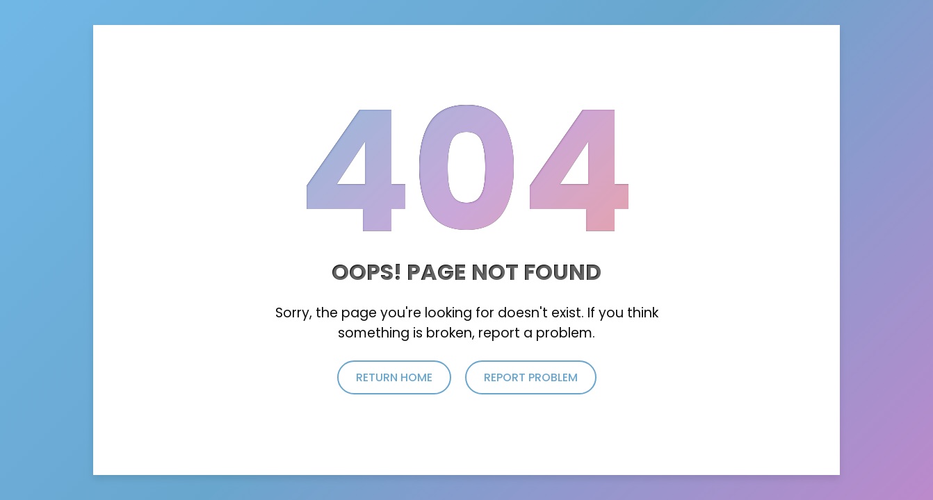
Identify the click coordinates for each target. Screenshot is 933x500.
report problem (531, 377)
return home (394, 377)
